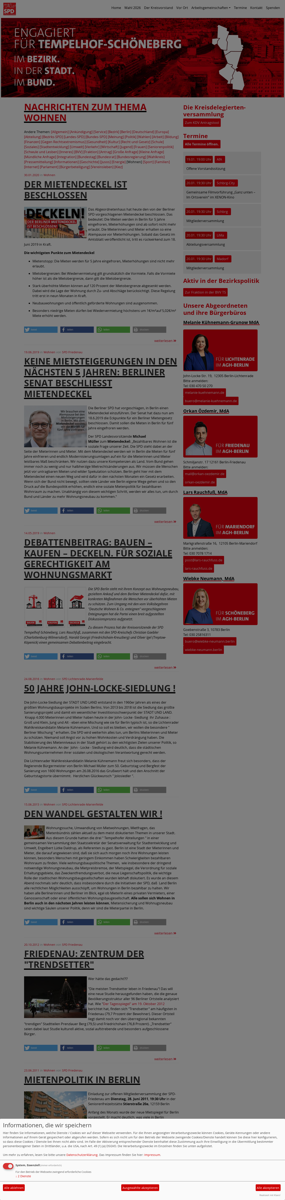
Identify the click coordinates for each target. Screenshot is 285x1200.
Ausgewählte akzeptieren (140, 1188)
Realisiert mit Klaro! (269, 1195)
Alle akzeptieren (268, 1188)
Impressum (152, 1155)
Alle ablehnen (14, 1188)
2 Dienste (23, 1176)
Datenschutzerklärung (82, 1155)
